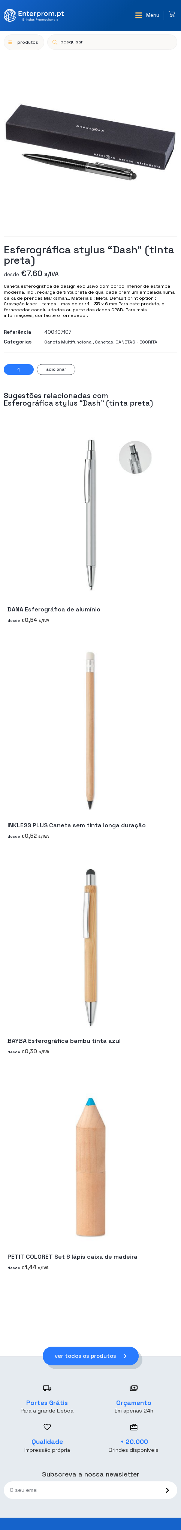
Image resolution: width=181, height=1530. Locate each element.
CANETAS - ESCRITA (136, 342)
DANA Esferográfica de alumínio (53, 610)
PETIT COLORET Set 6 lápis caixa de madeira (72, 1257)
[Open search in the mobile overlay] (112, 42)
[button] (147, 15)
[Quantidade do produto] (19, 369)
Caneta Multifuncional (68, 342)
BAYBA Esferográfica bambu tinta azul (64, 1041)
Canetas (104, 342)
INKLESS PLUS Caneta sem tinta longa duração (76, 825)
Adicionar (56, 369)
